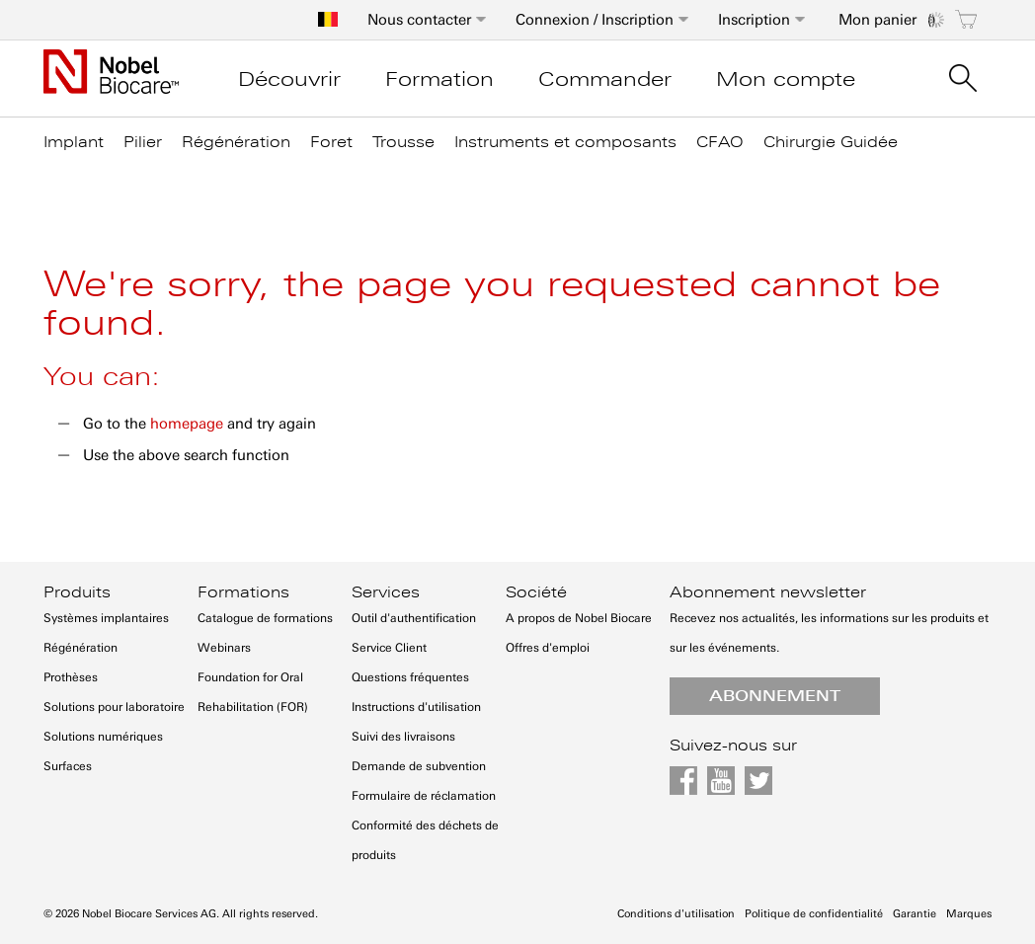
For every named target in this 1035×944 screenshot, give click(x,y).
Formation (439, 79)
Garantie (914, 913)
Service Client (389, 648)
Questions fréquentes (410, 677)
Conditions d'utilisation (676, 913)
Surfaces (67, 766)
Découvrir (289, 79)
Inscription (754, 20)
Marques (969, 913)
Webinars (224, 648)
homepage (186, 424)
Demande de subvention (419, 766)
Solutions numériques (103, 737)
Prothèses (70, 677)
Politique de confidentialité (814, 913)
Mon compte (785, 79)
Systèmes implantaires (106, 618)
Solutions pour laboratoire (114, 707)
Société (536, 592)
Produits (77, 592)
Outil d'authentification (414, 618)
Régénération (80, 648)
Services (386, 592)
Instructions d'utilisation (416, 707)
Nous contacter (419, 20)
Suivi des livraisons (403, 737)
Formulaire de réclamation (424, 796)
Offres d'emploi (548, 648)
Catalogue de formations (265, 618)
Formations (243, 592)
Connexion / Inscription (595, 20)
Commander (605, 79)
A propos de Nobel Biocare (579, 618)
